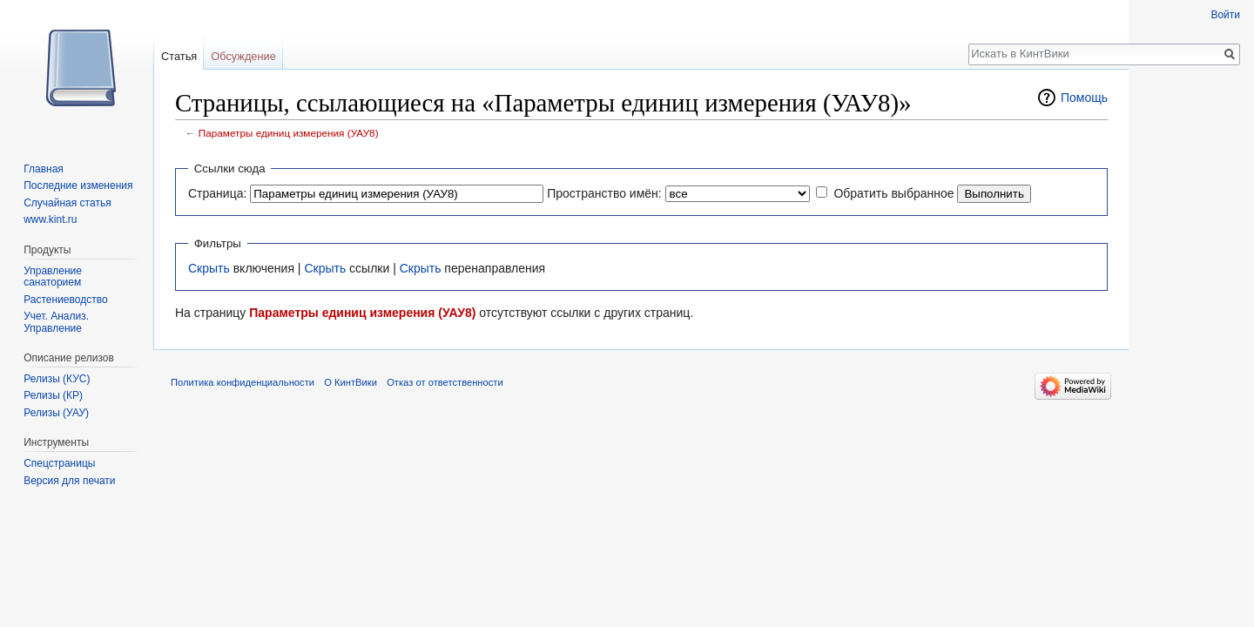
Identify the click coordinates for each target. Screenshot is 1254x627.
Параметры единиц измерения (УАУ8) (289, 132)
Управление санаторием (53, 277)
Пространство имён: (604, 193)
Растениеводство (65, 299)
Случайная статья (67, 203)
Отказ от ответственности (445, 382)
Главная (44, 169)
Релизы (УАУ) (56, 413)
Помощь (1084, 97)
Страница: (217, 193)
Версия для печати (69, 481)
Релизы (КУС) (57, 379)
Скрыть (209, 268)
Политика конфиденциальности (242, 382)
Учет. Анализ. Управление (56, 322)
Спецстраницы (59, 463)
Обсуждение (243, 56)
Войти (1225, 15)
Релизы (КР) (53, 395)
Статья (179, 56)
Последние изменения (78, 185)
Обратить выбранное (893, 193)
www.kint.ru (50, 219)
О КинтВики (350, 382)
